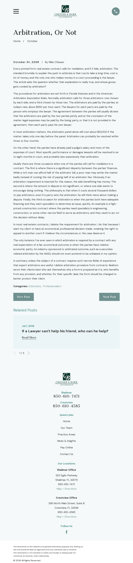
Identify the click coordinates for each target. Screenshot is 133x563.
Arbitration (34, 286)
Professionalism (52, 286)
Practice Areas (66, 434)
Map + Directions (66, 488)
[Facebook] (66, 532)
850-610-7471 (66, 396)
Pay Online (66, 447)
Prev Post (23, 297)
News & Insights (66, 441)
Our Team (66, 427)
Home (66, 421)
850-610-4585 (66, 406)
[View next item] (28, 353)
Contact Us (66, 454)
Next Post (109, 297)
